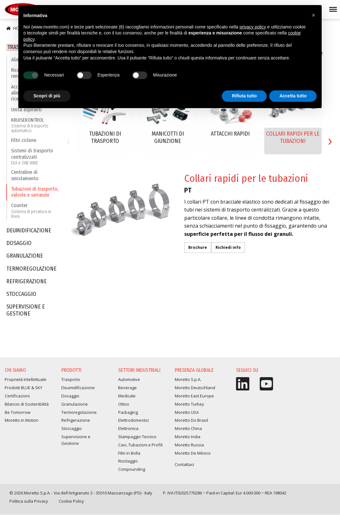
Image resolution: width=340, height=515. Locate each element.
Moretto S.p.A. (188, 380)
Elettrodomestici (133, 420)
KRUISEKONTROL (35, 126)
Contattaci (184, 465)
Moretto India (187, 436)
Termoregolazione (31, 270)
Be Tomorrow (17, 412)
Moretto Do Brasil (191, 420)
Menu (331, 6)
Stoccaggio (21, 295)
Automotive (129, 380)
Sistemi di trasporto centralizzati (35, 158)
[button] (313, 15)
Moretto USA (187, 412)
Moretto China (188, 429)
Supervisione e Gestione (25, 311)
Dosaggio (19, 244)
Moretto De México (193, 453)
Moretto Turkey (189, 404)
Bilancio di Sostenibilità (27, 404)
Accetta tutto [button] (293, 95)
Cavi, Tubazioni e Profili (140, 445)
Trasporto (70, 380)
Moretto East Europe (194, 396)
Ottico (123, 404)
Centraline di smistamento (25, 176)
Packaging (128, 412)
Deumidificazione (28, 232)
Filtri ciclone (23, 141)
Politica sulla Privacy (28, 501)
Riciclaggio (128, 461)
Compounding (131, 469)
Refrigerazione (26, 282)
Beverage (127, 388)
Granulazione (24, 257)
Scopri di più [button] (46, 95)
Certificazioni (17, 396)
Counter (35, 212)
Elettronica (128, 429)
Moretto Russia (189, 445)
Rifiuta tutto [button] (244, 95)
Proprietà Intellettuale (25, 380)
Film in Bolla (129, 453)
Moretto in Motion (22, 420)
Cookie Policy (71, 501)
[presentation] (68, 140)
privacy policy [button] (253, 26)
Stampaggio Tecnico (137, 436)
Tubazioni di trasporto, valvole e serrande (34, 193)
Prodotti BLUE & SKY (23, 388)
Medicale (127, 396)
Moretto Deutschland (195, 388)
